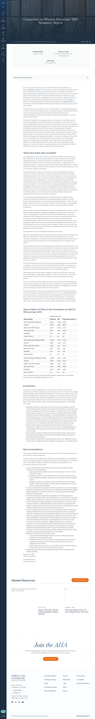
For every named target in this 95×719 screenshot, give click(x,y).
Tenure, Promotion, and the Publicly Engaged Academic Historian (48, 612)
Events (46, 683)
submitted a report (33, 90)
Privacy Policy (81, 676)
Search (65, 687)
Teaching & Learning (50, 679)
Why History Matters (50, 676)
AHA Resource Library (21, 41)
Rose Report (68, 101)
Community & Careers (50, 687)
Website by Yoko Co (83, 716)
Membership (66, 679)
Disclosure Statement (83, 683)
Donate (3, 716)
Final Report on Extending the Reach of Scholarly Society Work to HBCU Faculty (23, 612)
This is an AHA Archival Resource (22, 77)
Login (64, 683)
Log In (3, 711)
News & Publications (50, 691)
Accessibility (80, 679)
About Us (65, 676)
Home (13, 41)
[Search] (3, 7)
